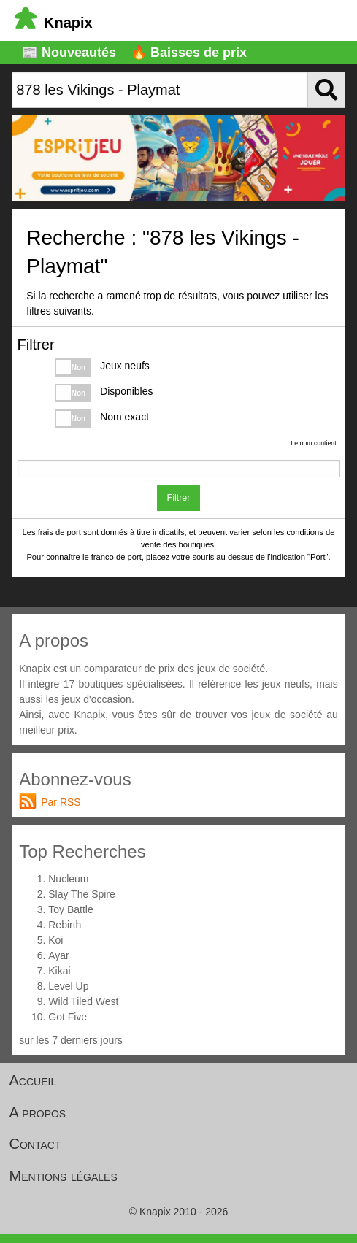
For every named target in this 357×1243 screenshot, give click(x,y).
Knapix (54, 23)
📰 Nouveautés (69, 52)
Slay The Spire (81, 894)
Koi (55, 940)
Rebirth (64, 925)
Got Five (67, 1017)
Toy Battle (70, 909)
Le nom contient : (315, 443)
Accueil (33, 1080)
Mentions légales (63, 1176)
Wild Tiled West (83, 1001)
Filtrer (179, 498)
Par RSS (60, 802)
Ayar (58, 955)
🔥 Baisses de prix (189, 52)
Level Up (68, 986)
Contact (35, 1144)
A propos (37, 1112)
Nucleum (68, 879)
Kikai (59, 971)
